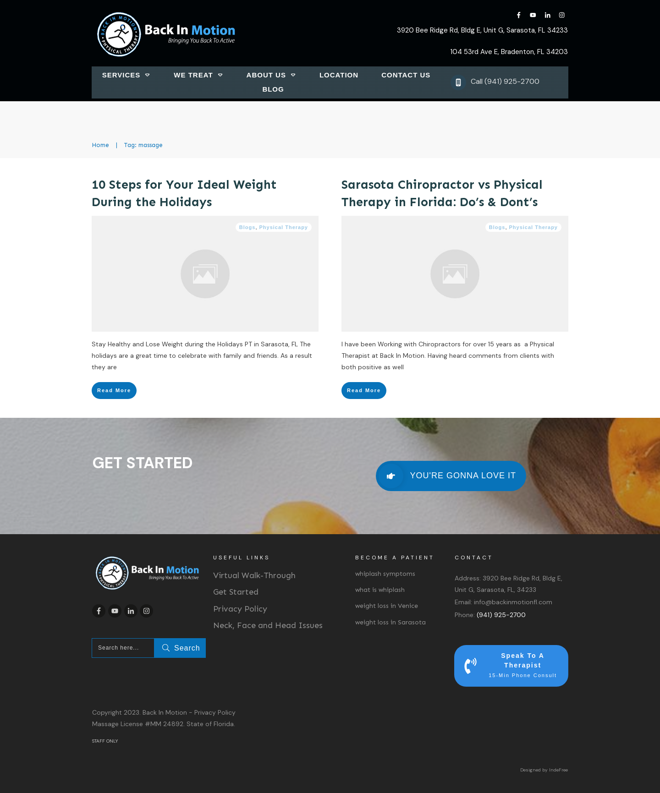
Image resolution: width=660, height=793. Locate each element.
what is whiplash (380, 590)
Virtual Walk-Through (254, 575)
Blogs (247, 227)
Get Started (235, 592)
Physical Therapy (283, 227)
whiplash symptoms (385, 574)
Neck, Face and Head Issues (268, 625)
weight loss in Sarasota (390, 622)
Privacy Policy (240, 609)
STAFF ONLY (105, 741)
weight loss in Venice (386, 606)
